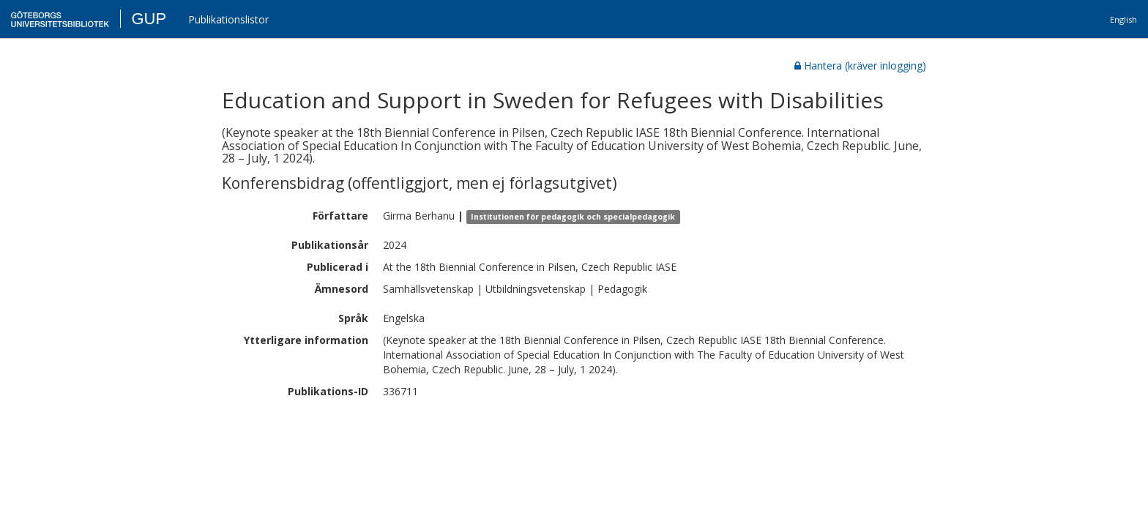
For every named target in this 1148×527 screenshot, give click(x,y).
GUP (148, 19)
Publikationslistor (228, 19)
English (1123, 19)
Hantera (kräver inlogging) (860, 65)
